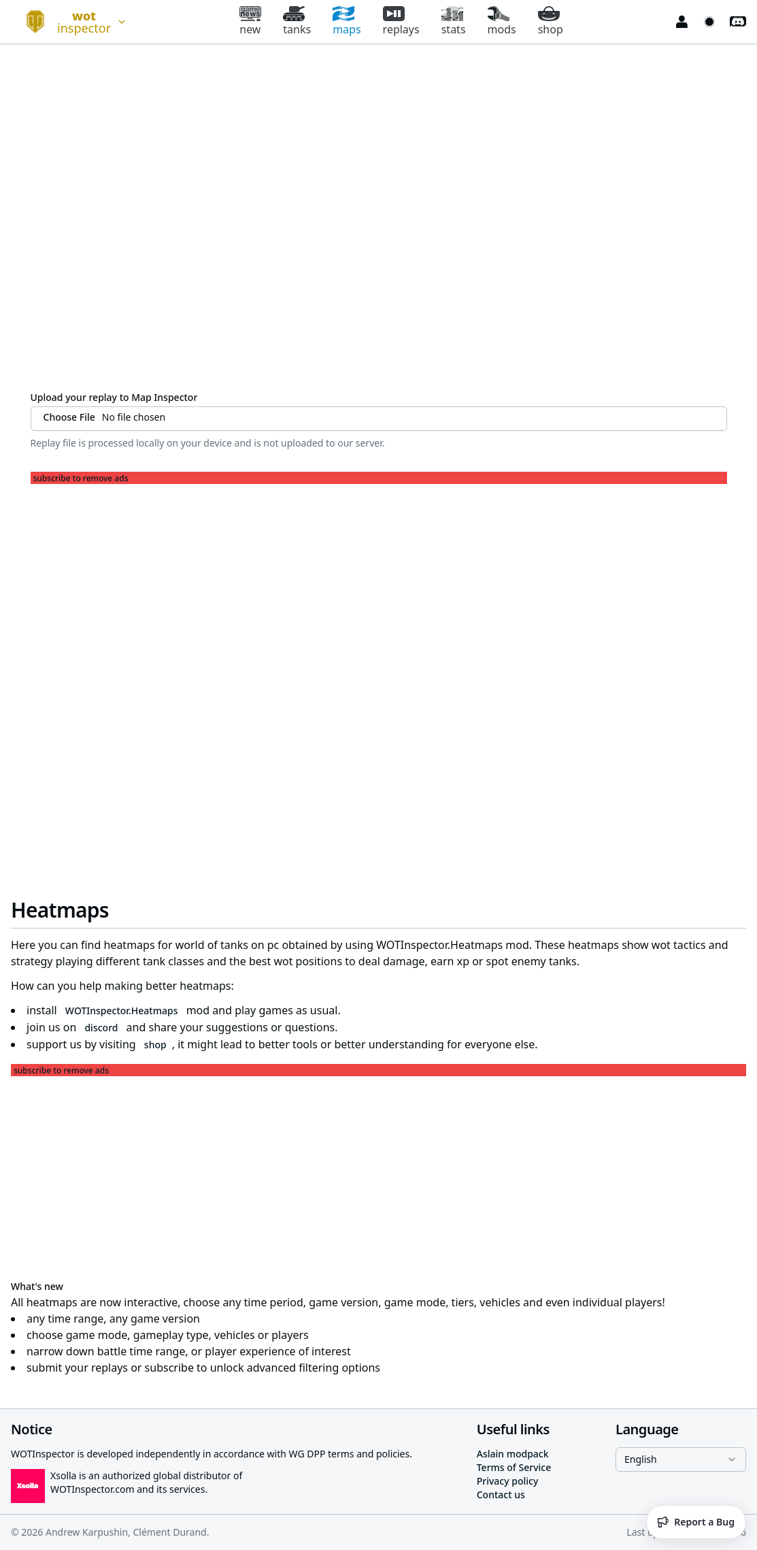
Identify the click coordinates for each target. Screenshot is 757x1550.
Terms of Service (514, 1467)
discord (101, 1027)
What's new (37, 1286)
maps (346, 21)
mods (502, 21)
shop (550, 21)
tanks (297, 21)
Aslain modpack (513, 1453)
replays (401, 21)
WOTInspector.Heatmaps (121, 1010)
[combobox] (70, 21)
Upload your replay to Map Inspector (114, 397)
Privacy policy (508, 1480)
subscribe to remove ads (81, 478)
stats (453, 21)
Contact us (501, 1494)
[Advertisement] (379, 579)
